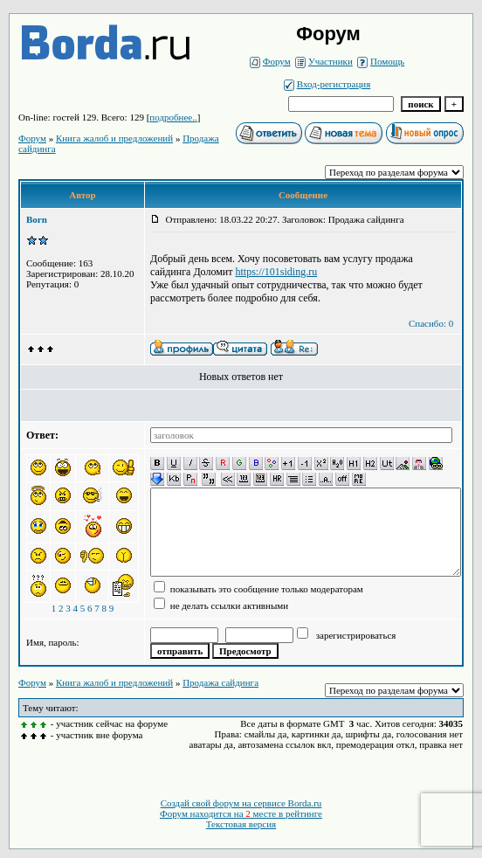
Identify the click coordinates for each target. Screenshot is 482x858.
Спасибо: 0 (431, 323)
